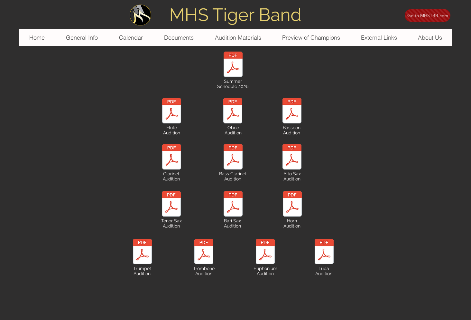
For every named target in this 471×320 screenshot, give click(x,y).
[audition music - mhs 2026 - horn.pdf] (292, 204)
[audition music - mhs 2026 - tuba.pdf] (324, 252)
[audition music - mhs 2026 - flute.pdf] (171, 111)
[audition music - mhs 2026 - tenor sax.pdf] (171, 204)
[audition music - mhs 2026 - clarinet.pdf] (171, 157)
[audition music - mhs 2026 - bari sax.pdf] (232, 157)
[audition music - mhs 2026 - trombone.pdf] (203, 252)
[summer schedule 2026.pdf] (232, 65)
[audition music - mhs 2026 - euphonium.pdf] (265, 252)
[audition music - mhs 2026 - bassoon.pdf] (291, 111)
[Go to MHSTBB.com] (427, 15)
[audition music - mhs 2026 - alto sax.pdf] (291, 157)
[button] (238, 37)
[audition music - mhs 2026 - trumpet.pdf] (142, 252)
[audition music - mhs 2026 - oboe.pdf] (232, 111)
